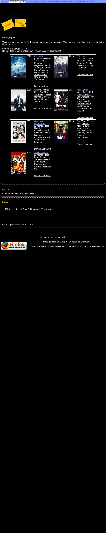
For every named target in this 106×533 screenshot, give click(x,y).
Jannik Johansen (42, 66)
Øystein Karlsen (83, 124)
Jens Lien (81, 61)
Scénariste (55, 51)
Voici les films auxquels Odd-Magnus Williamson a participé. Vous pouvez (39, 42)
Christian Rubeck (42, 137)
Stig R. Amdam (85, 66)
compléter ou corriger (87, 42)
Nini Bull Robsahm (38, 129)
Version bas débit (57, 237)
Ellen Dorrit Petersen (84, 102)
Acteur (45, 51)
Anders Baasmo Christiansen (84, 135)
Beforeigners (83, 56)
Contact (90, 2)
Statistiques (67, 2)
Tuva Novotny (83, 127)
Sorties (43, 2)
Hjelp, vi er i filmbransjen (40, 122)
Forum (50, 2)
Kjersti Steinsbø (84, 94)
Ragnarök (38, 56)
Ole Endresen (83, 97)
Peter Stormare (42, 134)
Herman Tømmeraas (41, 78)
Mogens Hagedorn (38, 64)
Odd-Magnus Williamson (83, 107)
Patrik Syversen (42, 131)
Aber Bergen (82, 90)
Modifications (80, 2)
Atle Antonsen (83, 129)
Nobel (37, 90)
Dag (78, 121)
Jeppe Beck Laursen (39, 141)
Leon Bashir (39, 157)
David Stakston (41, 72)
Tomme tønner (41, 152)
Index (36, 2)
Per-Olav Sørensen (41, 93)
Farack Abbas (40, 164)
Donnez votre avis (42, 86)
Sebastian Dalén (42, 159)
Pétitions (57, 2)
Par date (14, 49)
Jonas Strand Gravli (40, 75)
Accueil (29, 2)
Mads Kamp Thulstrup (42, 69)
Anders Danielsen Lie (42, 167)
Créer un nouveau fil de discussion (18, 194)
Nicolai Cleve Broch (84, 64)
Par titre (23, 49)
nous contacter (97, 246)
